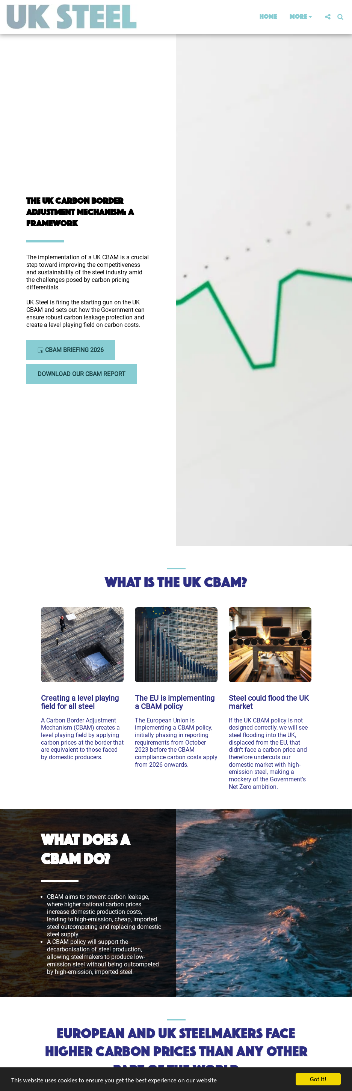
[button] (328, 17)
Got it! (318, 1079)
